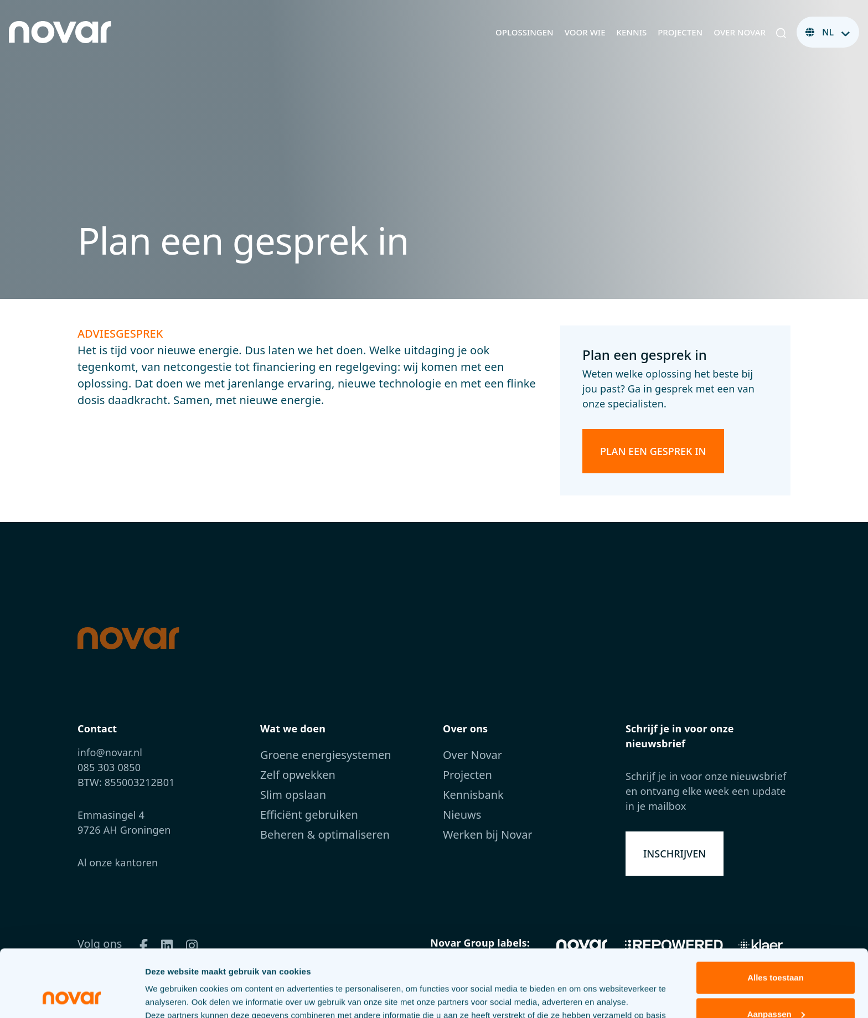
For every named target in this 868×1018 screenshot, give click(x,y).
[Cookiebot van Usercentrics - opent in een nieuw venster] (71, 996)
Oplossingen (524, 32)
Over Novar (740, 32)
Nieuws (462, 814)
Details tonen (171, 996)
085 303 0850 (109, 767)
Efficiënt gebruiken (309, 814)
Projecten (680, 32)
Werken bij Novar (488, 834)
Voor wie (585, 32)
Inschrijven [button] (674, 853)
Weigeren (775, 987)
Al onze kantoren (118, 862)
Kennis (632, 32)
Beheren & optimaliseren (325, 834)
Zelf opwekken (297, 774)
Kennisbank (473, 794)
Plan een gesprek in (653, 451)
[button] (781, 32)
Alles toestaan (775, 914)
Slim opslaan (293, 794)
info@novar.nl (110, 752)
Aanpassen (776, 950)
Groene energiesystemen (325, 754)
